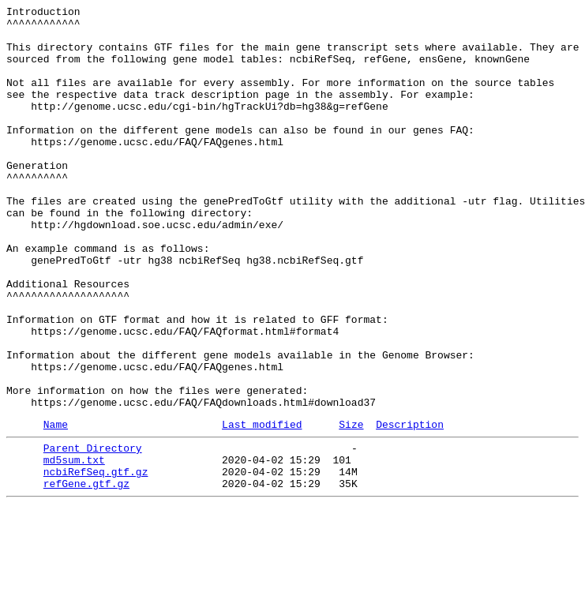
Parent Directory (92, 533)
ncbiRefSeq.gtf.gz (95, 561)
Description (410, 507)
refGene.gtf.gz (86, 575)
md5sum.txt (74, 547)
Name (55, 507)
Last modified (262, 507)
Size (351, 507)
